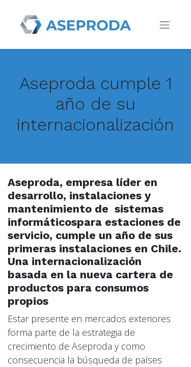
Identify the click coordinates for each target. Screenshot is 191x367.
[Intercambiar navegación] (164, 25)
